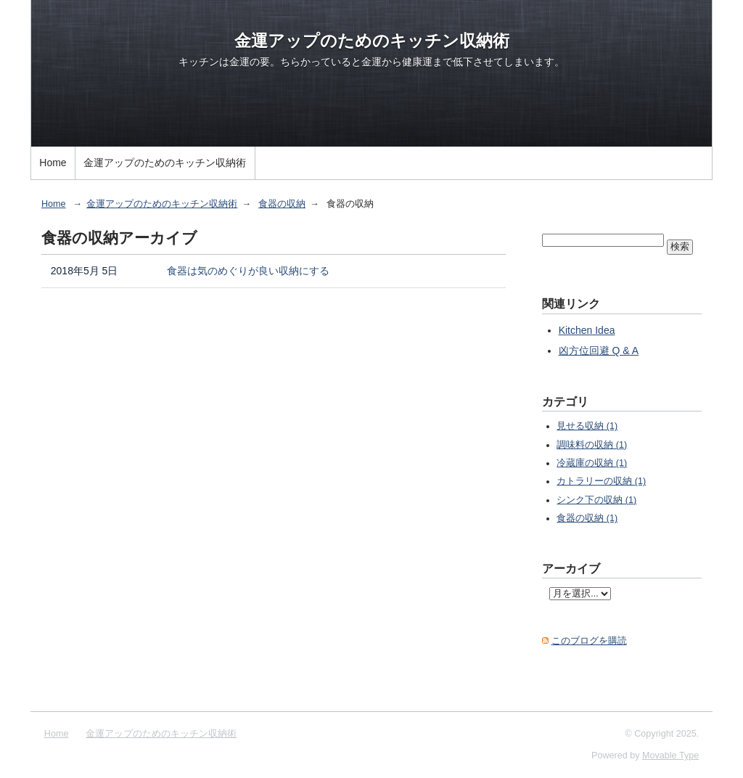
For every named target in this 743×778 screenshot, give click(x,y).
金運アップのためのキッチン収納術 (371, 40)
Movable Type (670, 755)
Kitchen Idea (587, 330)
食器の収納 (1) (587, 518)
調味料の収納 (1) (592, 445)
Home (52, 162)
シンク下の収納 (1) (596, 500)
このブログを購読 (589, 641)
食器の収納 (281, 204)
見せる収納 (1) (587, 426)
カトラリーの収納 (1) (601, 481)
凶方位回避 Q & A (599, 350)
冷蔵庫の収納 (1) (592, 463)
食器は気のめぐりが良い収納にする (248, 271)
